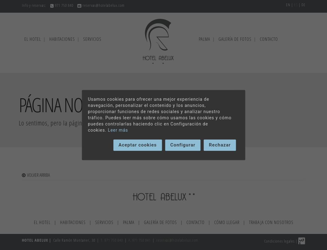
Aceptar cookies (137, 145)
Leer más (118, 130)
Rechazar (220, 145)
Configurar (182, 145)
